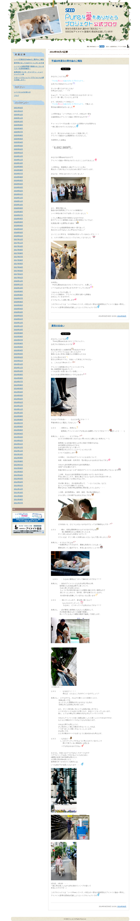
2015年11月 (18, 326)
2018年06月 (18, 219)
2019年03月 (18, 187)
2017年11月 (18, 243)
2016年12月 (18, 281)
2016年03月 (18, 312)
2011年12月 (18, 489)
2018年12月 (18, 198)
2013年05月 (18, 430)
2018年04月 (18, 226)
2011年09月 (18, 496)
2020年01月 (18, 153)
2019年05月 (18, 180)
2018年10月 (18, 205)
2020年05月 (18, 139)
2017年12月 (18, 239)
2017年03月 (18, 271)
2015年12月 (18, 323)
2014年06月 (18, 385)
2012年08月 (18, 461)
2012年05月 (18, 472)
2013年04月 (18, 434)
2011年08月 (18, 499)
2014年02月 (18, 399)
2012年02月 (18, 482)
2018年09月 (18, 208)
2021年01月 (18, 111)
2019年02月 (18, 191)
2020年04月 (18, 142)
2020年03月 (18, 146)
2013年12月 (18, 406)
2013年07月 (18, 423)
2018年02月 (18, 232)
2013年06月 (18, 427)
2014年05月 (18, 388)
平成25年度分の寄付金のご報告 (66, 61)
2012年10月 (18, 454)
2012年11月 (18, 451)
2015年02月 (18, 357)
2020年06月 (18, 135)
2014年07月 (18, 382)
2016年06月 (18, 302)
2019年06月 (18, 177)
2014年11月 (18, 368)
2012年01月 (18, 485)
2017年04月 (18, 267)
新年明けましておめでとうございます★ (29, 63)
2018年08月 (18, 212)
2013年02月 (18, 440)
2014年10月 (18, 371)
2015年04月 (18, 350)
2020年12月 (18, 115)
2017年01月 (18, 278)
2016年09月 (18, 291)
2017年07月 (18, 257)
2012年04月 (18, 475)
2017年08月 (18, 253)
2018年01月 (18, 236)
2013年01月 (18, 444)
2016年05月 (18, 305)
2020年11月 (18, 118)
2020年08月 (18, 128)
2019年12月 (18, 156)
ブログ (16, 95)
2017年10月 (18, 246)
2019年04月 (18, 184)
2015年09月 (18, 333)
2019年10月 (18, 163)
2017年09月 (18, 250)
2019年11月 (18, 160)
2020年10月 (18, 121)
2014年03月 (18, 395)
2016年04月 (18, 309)
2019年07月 (18, 173)
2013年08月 (18, 420)
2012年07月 (18, 465)
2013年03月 (18, 437)
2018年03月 (18, 229)
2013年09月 (18, 416)
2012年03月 (18, 479)
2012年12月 (18, 447)
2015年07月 (18, 340)
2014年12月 (18, 364)
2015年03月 (18, 354)
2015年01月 (18, 361)
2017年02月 (18, 274)
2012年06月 (18, 468)
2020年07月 (18, 132)
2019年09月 (18, 167)
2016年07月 (18, 298)
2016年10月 (18, 288)
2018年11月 (18, 201)
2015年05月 (18, 347)
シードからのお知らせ (22, 92)
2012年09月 (18, 458)
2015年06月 (18, 343)
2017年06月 (18, 260)
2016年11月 (18, 284)
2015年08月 (18, 336)
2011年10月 (18, 492)
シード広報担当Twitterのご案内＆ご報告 (29, 59)
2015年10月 (18, 330)
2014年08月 (18, 378)
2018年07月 (18, 215)
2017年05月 (18, 264)
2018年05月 (18, 222)
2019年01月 (18, 194)
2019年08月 (18, 170)
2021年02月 (18, 108)
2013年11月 (18, 409)
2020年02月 (18, 149)
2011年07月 (18, 503)
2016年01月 (18, 319)
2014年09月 (18, 374)
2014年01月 (18, 402)
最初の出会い (58, 326)
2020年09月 (18, 125)
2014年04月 (18, 392)
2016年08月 (18, 295)
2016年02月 (18, 316)
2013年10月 (18, 413)
